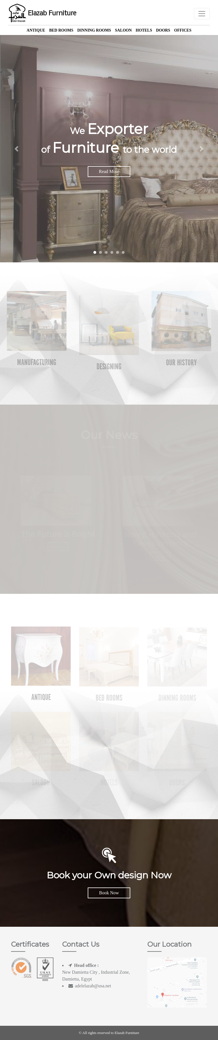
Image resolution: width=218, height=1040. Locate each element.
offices (183, 30)
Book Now (109, 892)
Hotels (144, 30)
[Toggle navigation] (202, 13)
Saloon (123, 30)
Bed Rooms (61, 30)
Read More (109, 171)
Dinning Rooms (94, 30)
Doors (163, 30)
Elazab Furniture (42, 14)
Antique (36, 30)
